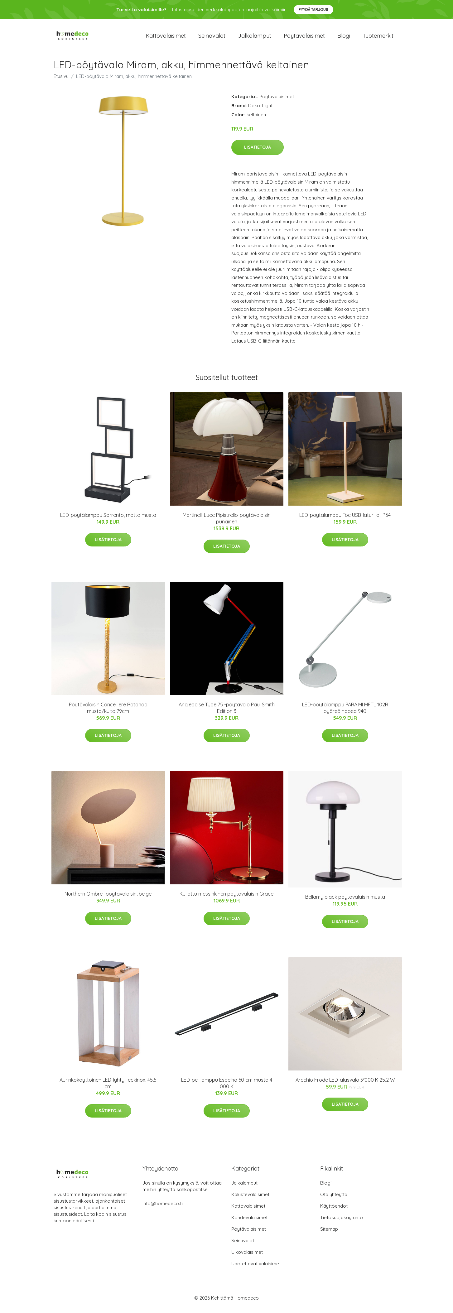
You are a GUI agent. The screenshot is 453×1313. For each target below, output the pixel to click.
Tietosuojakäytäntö (341, 1222)
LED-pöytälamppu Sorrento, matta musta (108, 519)
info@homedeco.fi (162, 1208)
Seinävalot (211, 37)
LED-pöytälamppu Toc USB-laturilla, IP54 (345, 519)
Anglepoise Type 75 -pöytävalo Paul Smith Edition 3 (227, 712)
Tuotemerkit (378, 37)
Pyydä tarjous (313, 9)
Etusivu (61, 81)
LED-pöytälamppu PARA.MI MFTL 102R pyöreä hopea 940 (345, 712)
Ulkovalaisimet (247, 1256)
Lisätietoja (257, 151)
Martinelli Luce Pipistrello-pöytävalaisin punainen (227, 522)
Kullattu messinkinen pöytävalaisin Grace (226, 898)
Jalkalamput (254, 37)
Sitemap (329, 1233)
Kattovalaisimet (166, 37)
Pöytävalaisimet (304, 37)
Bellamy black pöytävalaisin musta (345, 901)
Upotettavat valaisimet (256, 1268)
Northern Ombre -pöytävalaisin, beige (108, 898)
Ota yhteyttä (333, 1199)
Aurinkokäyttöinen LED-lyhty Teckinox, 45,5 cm (108, 1087)
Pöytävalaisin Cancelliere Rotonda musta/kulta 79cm (108, 712)
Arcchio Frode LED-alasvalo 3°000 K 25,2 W (345, 1084)
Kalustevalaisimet (250, 1199)
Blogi (343, 37)
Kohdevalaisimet (249, 1222)
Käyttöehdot (334, 1210)
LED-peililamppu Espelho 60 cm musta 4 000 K (226, 1087)
